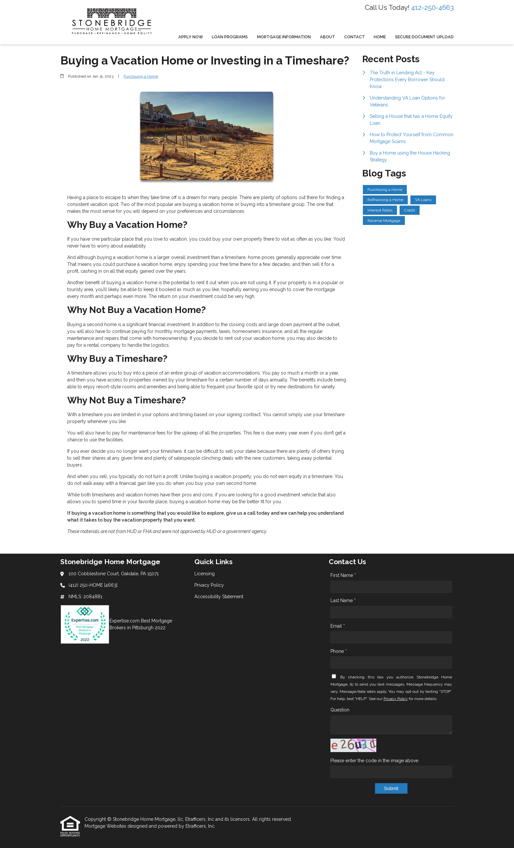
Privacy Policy (396, 698)
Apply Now (190, 36)
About (327, 36)
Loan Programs (230, 36)
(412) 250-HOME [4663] (93, 585)
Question (339, 709)
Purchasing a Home (141, 76)
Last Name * (343, 600)
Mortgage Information (284, 36)
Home (380, 36)
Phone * (338, 651)
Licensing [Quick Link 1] (204, 573)
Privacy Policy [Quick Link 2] (209, 585)
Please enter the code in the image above (374, 760)
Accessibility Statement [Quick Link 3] (218, 596)
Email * (337, 626)
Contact (354, 36)
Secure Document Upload (424, 36)
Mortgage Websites (106, 826)
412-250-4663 (432, 7)
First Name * (343, 575)
